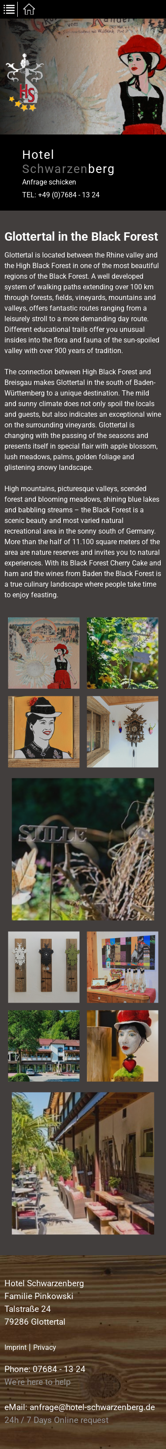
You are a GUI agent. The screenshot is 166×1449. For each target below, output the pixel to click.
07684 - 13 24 (59, 1369)
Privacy (44, 1347)
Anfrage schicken (49, 182)
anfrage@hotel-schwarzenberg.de (92, 1407)
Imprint (15, 1347)
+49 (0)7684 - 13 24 (69, 195)
